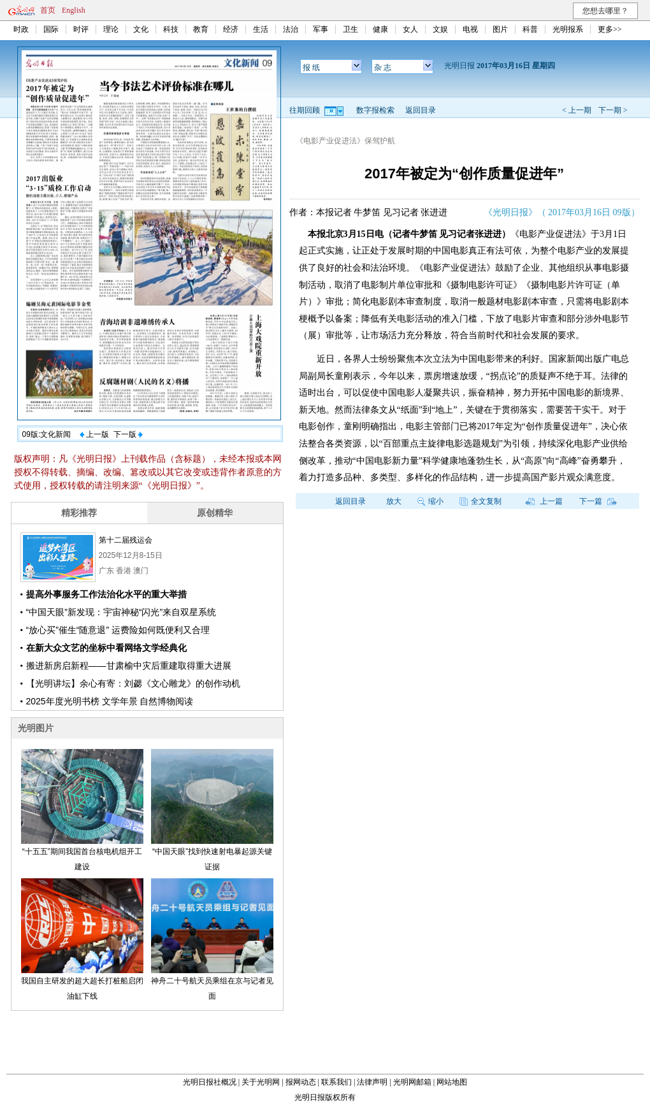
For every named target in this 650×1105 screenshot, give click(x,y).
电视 (470, 29)
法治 (290, 29)
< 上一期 (576, 110)
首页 (47, 10)
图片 (500, 29)
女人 (410, 29)
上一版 (94, 434)
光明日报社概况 (209, 1082)
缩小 (430, 501)
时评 (81, 29)
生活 (260, 29)
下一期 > (613, 110)
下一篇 (598, 501)
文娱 (440, 29)
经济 (230, 29)
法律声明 (372, 1082)
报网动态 (300, 1082)
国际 (51, 29)
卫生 (350, 29)
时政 (21, 29)
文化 (140, 29)
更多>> (610, 29)
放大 (393, 501)
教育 (200, 29)
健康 (380, 29)
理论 (111, 29)
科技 (170, 29)
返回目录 (420, 110)
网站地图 (452, 1082)
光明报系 (567, 29)
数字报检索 (375, 110)
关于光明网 (261, 1082)
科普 (530, 29)
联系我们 (336, 1082)
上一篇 (544, 501)
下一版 (128, 434)
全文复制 (480, 501)
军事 (320, 29)
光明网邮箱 (412, 1082)
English (73, 10)
